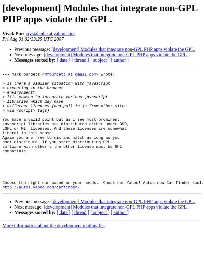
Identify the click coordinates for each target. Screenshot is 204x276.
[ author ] (120, 60)
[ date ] (63, 60)
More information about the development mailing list (53, 249)
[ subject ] (100, 60)
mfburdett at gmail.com (70, 75)
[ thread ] (80, 60)
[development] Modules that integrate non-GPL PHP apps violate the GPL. (123, 49)
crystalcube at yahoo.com (50, 33)
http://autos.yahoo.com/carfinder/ (41, 210)
